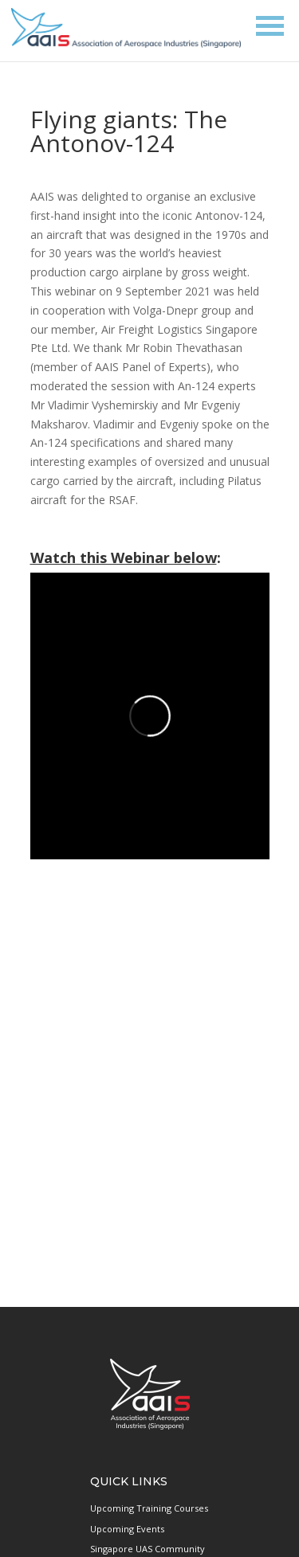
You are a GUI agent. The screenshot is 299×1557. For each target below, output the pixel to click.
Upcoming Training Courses (149, 1508)
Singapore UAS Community (147, 1549)
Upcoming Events (127, 1529)
